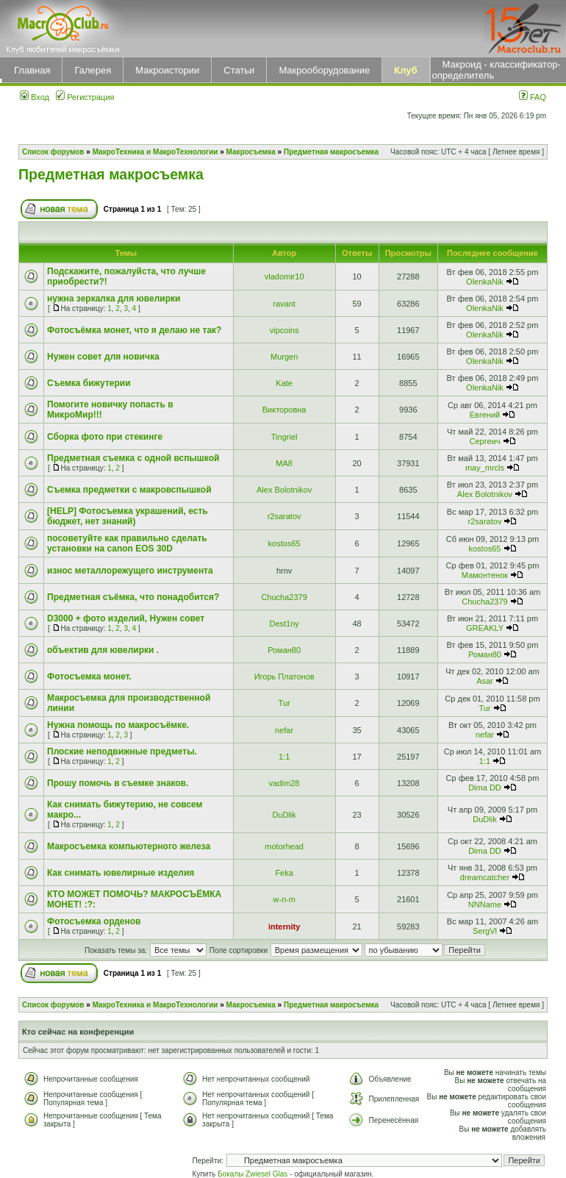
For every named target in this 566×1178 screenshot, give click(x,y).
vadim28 (284, 783)
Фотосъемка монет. (89, 676)
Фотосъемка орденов (93, 921)
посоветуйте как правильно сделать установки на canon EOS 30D (127, 543)
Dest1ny (283, 623)
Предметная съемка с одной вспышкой (133, 458)
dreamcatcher (484, 877)
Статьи (238, 70)
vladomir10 (284, 276)
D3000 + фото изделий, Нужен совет (125, 618)
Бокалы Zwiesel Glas (254, 1174)
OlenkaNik (485, 281)
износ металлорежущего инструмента (130, 570)
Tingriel (284, 436)
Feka (284, 872)
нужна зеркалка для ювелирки (113, 298)
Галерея (92, 70)
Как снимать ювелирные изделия (120, 873)
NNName (484, 904)
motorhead (284, 846)
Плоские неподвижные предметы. (122, 751)
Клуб (405, 70)
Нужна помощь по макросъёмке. (118, 725)
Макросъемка (251, 152)
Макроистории (167, 70)
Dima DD (484, 787)
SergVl (485, 931)
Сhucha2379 (284, 597)
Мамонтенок (485, 575)
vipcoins (284, 330)
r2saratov (284, 516)
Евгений (485, 414)
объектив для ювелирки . (103, 650)
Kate (284, 383)
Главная (32, 70)
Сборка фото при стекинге (104, 437)
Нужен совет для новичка (103, 356)
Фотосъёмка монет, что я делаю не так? (134, 330)
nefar (284, 730)
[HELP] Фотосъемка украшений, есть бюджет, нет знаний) (127, 516)
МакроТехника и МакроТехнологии (155, 152)
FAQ (532, 97)
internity (284, 926)
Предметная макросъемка (331, 152)
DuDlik (283, 814)
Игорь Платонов (284, 676)
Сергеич (484, 441)
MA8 (284, 463)
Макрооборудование (324, 70)
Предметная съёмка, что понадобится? (133, 597)
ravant (284, 303)
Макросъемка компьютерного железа (128, 846)
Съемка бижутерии (89, 383)
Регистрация (85, 97)
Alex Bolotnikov (284, 489)
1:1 (284, 756)
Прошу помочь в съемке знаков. (117, 783)
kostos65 (284, 543)
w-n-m (284, 899)
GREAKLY (485, 628)
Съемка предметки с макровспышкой (129, 490)
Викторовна (284, 409)
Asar (484, 681)
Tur (284, 703)
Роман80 (284, 650)
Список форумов (53, 152)
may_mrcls (484, 467)
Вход (34, 97)
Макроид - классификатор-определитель (496, 70)
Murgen (284, 356)
